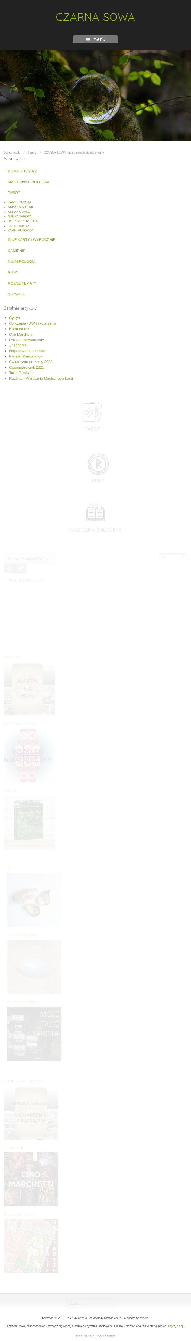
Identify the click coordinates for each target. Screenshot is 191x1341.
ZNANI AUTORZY (20, 229)
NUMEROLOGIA (21, 261)
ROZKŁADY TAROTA (23, 220)
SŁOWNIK (16, 293)
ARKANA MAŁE (19, 210)
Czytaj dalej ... (177, 1326)
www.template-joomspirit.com (95, 1336)
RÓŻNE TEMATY (22, 283)
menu (96, 39)
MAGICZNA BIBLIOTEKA (29, 181)
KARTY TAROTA (19, 201)
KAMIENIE (16, 250)
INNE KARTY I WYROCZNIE (31, 239)
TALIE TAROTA (18, 225)
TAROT (14, 192)
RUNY (13, 272)
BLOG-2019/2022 (22, 170)
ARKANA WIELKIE (21, 206)
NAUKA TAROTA (19, 215)
